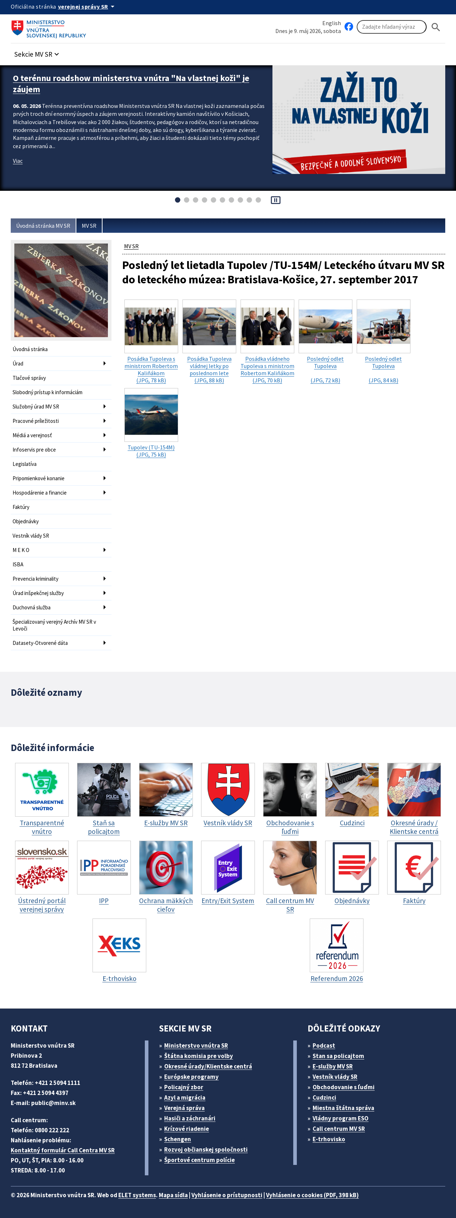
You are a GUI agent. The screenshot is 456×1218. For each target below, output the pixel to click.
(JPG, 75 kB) (151, 423)
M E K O (21, 550)
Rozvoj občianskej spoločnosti (206, 1149)
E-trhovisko (329, 1139)
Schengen (177, 1139)
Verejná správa (184, 1108)
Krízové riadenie (186, 1129)
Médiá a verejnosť (32, 435)
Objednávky (26, 521)
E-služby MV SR (333, 1066)
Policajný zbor (183, 1087)
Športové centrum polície (199, 1160)
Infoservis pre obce (34, 449)
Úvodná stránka (30, 349)
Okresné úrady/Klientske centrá (208, 1066)
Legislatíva (25, 464)
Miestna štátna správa (343, 1108)
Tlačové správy (29, 377)
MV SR (89, 225)
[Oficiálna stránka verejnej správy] (87, 6)
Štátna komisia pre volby (198, 1056)
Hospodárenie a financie (40, 492)
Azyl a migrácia (184, 1097)
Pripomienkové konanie (39, 478)
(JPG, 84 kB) (383, 341)
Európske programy (191, 1077)
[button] (37, 52)
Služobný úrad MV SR (36, 406)
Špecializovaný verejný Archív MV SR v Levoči (54, 625)
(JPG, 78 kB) (151, 341)
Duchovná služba (32, 607)
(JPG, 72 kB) (325, 341)
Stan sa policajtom (338, 1056)
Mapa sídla (173, 1195)
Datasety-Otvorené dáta (40, 642)
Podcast (324, 1045)
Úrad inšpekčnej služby (38, 593)
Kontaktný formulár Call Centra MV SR (63, 1150)
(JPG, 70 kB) (267, 341)
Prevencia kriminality (35, 578)
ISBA (18, 564)
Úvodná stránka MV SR (43, 225)
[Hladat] (436, 27)
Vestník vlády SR (31, 535)
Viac (18, 160)
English (331, 23)
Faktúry (21, 507)
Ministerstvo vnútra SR (196, 1045)
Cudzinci (324, 1097)
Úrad (18, 363)
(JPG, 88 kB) (209, 341)
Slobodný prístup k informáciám (47, 392)
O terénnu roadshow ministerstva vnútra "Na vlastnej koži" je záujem (131, 83)
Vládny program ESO (341, 1118)
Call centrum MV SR (339, 1129)
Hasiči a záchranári (189, 1118)
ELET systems (137, 1195)
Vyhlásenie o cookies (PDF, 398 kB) (312, 1195)
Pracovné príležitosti (36, 420)
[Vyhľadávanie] (392, 27)
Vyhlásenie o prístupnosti (226, 1195)
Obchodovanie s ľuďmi (344, 1087)
